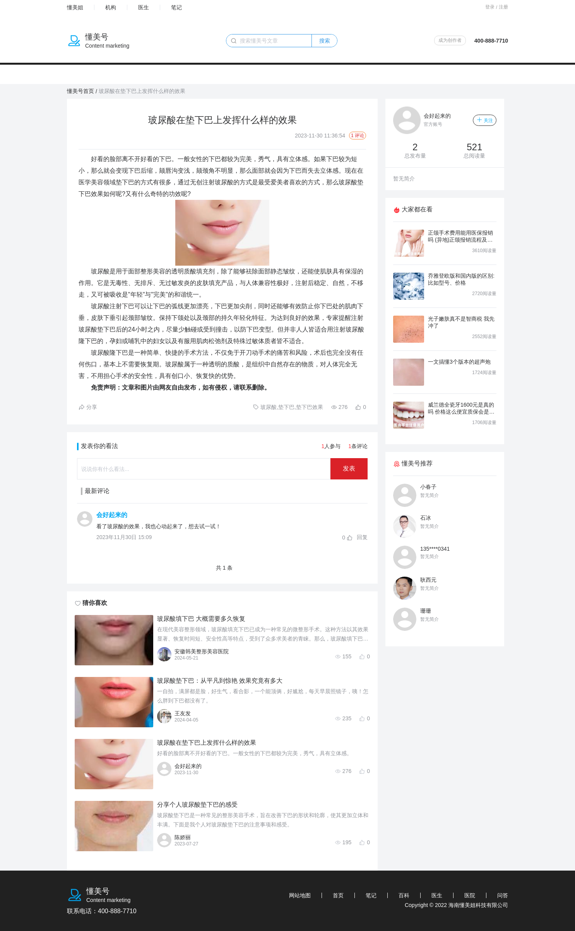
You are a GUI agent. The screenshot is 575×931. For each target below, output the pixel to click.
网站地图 (300, 895)
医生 (143, 7)
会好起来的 (111, 515)
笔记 (176, 7)
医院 (469, 895)
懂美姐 (75, 7)
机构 (110, 7)
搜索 (324, 41)
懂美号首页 (80, 91)
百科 (404, 895)
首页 (338, 895)
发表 (349, 468)
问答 (502, 895)
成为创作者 (450, 40)
